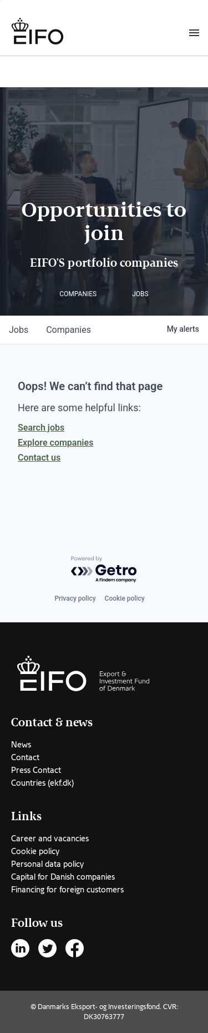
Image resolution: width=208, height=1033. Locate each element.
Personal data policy (47, 864)
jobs (18, 330)
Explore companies (55, 442)
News (21, 744)
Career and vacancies (50, 838)
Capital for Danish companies (63, 876)
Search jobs (41, 427)
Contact (25, 757)
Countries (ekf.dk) (42, 783)
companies (68, 330)
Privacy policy (74, 598)
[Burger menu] (194, 32)
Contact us (39, 457)
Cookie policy (125, 598)
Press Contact (36, 770)
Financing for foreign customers (67, 889)
